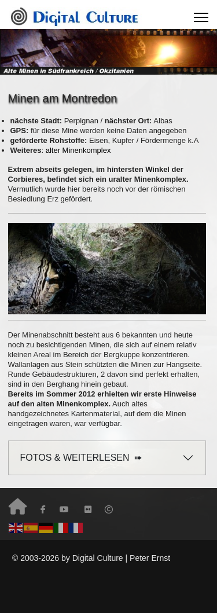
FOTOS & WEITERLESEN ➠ (81, 457)
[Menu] (201, 17)
